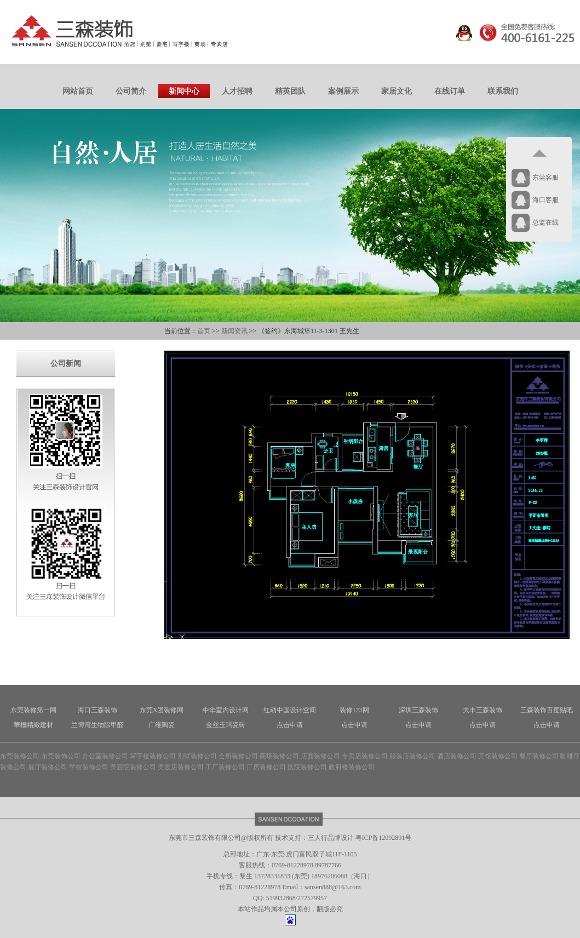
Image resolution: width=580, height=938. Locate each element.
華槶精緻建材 (33, 725)
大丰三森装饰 (482, 710)
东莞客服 (545, 177)
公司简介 (131, 91)
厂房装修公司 (266, 767)
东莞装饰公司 (61, 756)
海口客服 (545, 200)
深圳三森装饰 (418, 710)
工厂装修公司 (225, 767)
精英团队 (290, 91)
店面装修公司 (320, 756)
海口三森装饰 (97, 710)
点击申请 (290, 725)
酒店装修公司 (456, 756)
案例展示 (343, 91)
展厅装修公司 (47, 767)
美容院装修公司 (133, 767)
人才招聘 (237, 91)
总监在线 (545, 222)
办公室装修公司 (105, 756)
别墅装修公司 (197, 756)
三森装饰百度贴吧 (546, 710)
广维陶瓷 (161, 725)
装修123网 (354, 710)
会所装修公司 (238, 756)
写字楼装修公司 (153, 756)
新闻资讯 (234, 331)
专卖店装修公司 (365, 756)
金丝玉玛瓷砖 (225, 725)
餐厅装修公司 (539, 756)
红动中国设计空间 (289, 710)
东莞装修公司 (19, 756)
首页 (203, 331)
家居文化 (396, 91)
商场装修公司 (279, 756)
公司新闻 (65, 363)
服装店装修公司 (412, 756)
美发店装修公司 (181, 767)
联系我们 (502, 91)
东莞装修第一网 (33, 710)
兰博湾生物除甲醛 (97, 725)
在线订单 (449, 91)
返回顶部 (539, 153)
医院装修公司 (307, 767)
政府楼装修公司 (352, 767)
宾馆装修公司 (498, 756)
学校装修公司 (88, 767)
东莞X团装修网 (162, 710)
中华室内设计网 (226, 710)
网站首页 (77, 91)
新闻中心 (184, 91)
